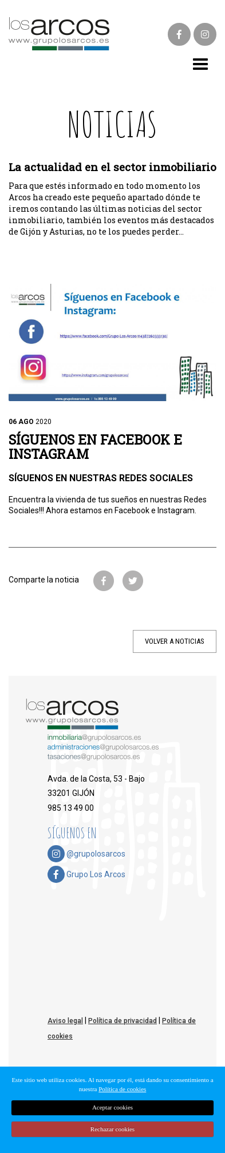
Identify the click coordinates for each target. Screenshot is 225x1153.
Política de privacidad (122, 1021)
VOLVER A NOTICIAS (174, 641)
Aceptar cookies (112, 1107)
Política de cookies (122, 1088)
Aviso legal (65, 1021)
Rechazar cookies (112, 1129)
